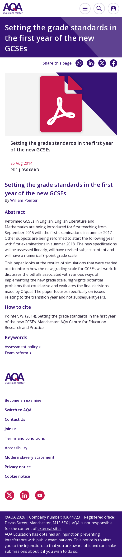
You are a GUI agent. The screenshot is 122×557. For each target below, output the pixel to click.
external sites (49, 528)
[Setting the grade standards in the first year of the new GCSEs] (61, 125)
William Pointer (24, 200)
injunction (70, 534)
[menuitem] (85, 8)
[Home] (13, 8)
